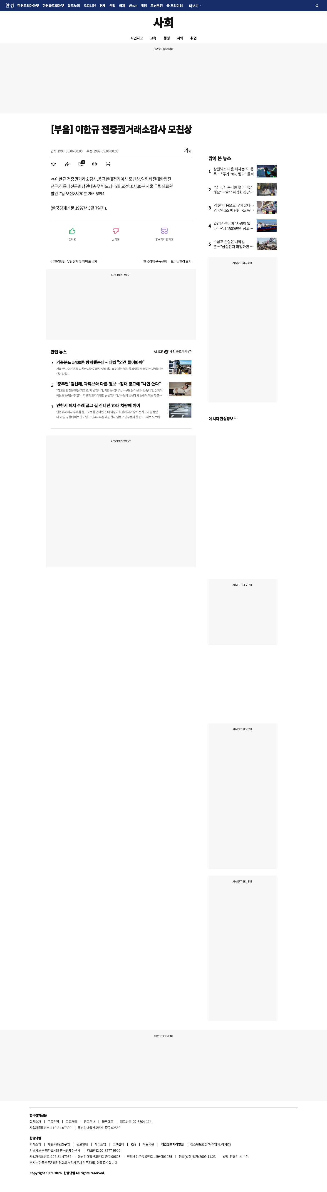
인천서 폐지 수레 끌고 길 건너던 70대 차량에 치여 (98, 405)
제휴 (50, 1144)
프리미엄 (176, 5)
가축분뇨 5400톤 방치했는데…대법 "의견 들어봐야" (100, 362)
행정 (167, 38)
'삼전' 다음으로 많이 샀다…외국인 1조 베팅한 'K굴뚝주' (233, 210)
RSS (133, 1144)
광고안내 (89, 1121)
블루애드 (107, 1121)
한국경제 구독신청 (155, 261)
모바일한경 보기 (181, 261)
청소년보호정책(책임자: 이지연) (210, 1144)
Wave (133, 5)
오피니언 (90, 5)
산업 (112, 5)
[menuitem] (53, 164)
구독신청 (53, 1121)
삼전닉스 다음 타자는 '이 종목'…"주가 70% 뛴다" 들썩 (233, 171)
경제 (102, 5)
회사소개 (35, 1121)
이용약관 (148, 1144)
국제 (122, 5)
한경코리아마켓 (28, 5)
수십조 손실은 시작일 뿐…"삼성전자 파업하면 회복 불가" (233, 246)
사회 (163, 22)
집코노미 (73, 5)
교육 (153, 38)
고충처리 (71, 1121)
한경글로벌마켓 (53, 5)
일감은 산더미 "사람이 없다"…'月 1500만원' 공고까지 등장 (233, 228)
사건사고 (137, 38)
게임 (144, 5)
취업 (193, 38)
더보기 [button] (193, 6)
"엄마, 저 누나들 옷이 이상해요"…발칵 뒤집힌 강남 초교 (233, 192)
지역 (180, 38)
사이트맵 (100, 1144)
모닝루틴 (156, 5)
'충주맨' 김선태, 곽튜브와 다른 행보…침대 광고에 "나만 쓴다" (108, 384)
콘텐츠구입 (62, 1144)
